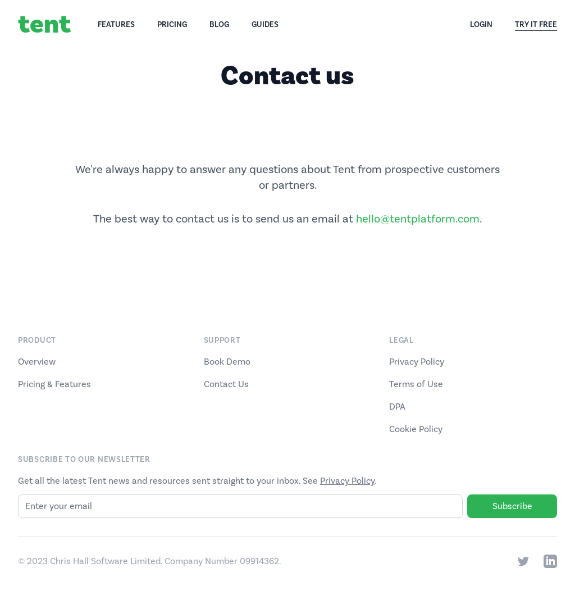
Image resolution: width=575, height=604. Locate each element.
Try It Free (536, 25)
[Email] (240, 506)
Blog (219, 25)
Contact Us (226, 384)
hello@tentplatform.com (418, 219)
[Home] (58, 24)
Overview (37, 361)
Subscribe (512, 506)
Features (116, 25)
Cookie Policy (415, 429)
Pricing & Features (54, 384)
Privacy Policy (416, 361)
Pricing (172, 25)
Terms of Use (416, 384)
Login (481, 25)
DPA (397, 406)
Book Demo (227, 361)
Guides (265, 25)
